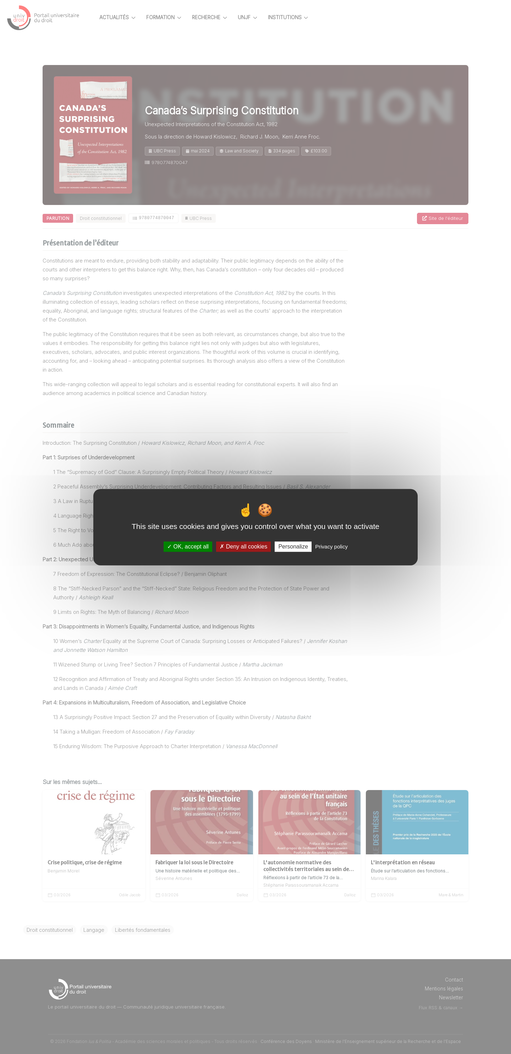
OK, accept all (188, 547)
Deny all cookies (243, 547)
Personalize (293, 547)
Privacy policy (331, 547)
